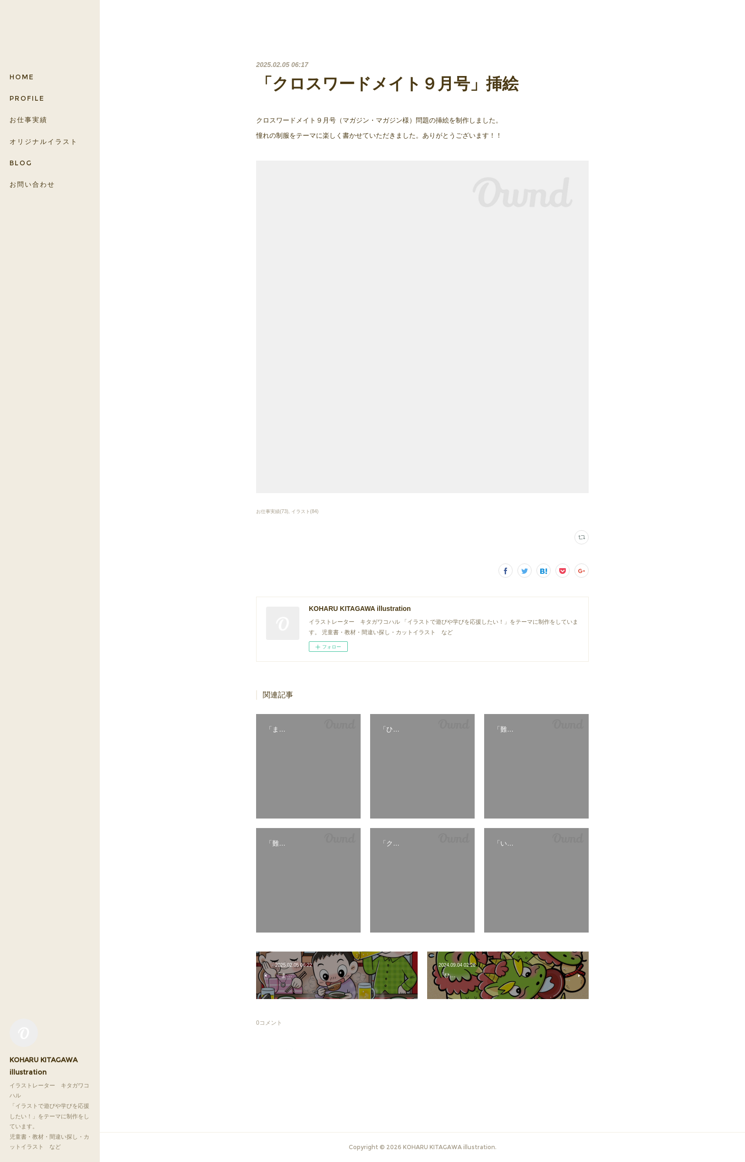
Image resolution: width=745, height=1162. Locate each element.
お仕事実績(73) (272, 511)
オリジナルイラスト (44, 141)
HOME (22, 77)
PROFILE (27, 98)
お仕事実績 (29, 119)
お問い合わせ (32, 184)
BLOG (21, 163)
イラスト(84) (305, 511)
